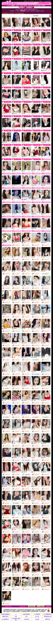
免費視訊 (9, 27)
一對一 (29, 56)
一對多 (10, 228)
